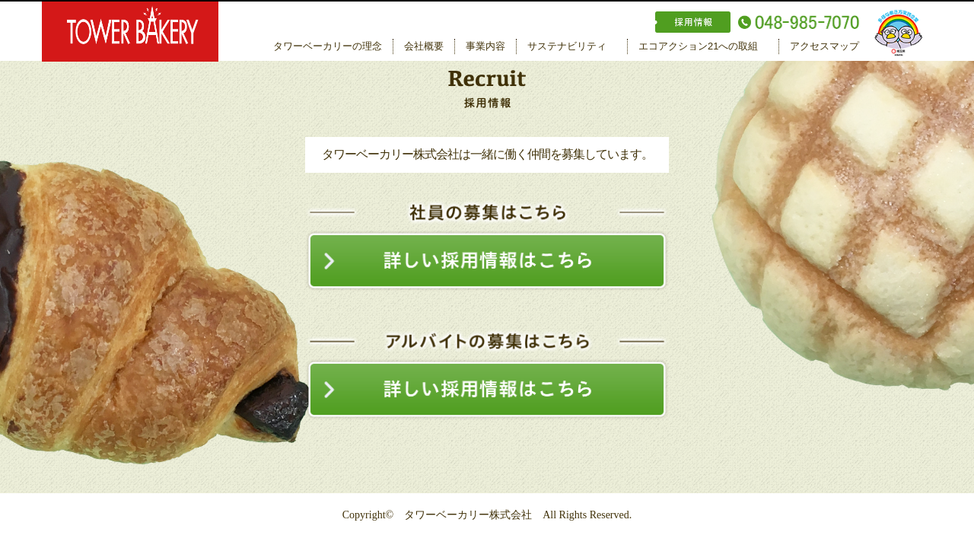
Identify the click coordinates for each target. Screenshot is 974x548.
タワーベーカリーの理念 (327, 46)
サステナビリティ (566, 46)
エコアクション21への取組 (698, 46)
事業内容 (485, 46)
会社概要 (424, 46)
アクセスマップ (824, 46)
